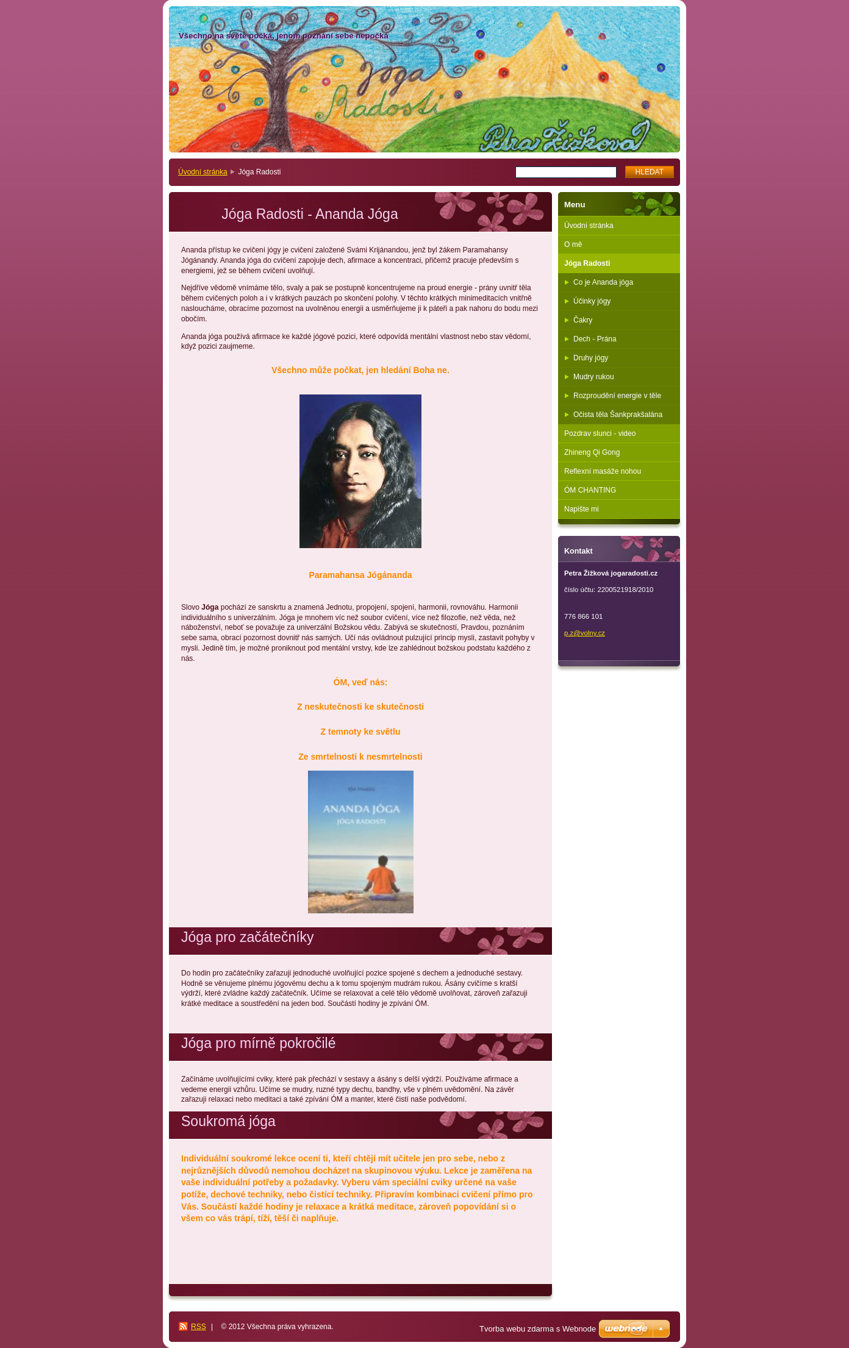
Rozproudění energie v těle (617, 395)
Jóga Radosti (587, 263)
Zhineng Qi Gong (592, 452)
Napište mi (581, 509)
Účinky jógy (592, 301)
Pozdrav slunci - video (600, 433)
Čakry (582, 320)
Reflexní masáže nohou (602, 471)
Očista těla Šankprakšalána (617, 414)
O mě (573, 244)
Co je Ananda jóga (603, 282)
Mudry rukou (593, 377)
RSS (198, 1326)
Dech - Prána (595, 339)
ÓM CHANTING (590, 490)
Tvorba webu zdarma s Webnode (537, 1328)
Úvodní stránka (202, 172)
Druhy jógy (590, 358)
